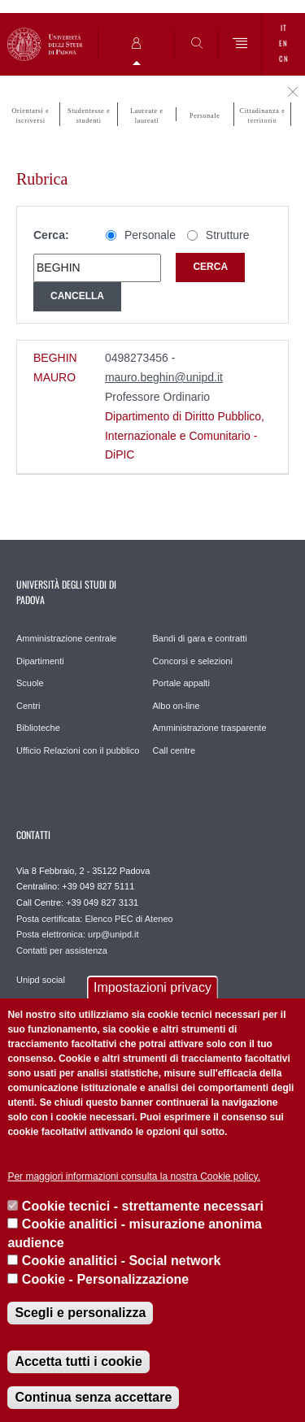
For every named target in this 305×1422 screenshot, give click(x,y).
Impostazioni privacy (152, 987)
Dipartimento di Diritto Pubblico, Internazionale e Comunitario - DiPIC (184, 436)
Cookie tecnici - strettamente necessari (143, 1206)
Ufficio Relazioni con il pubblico (77, 750)
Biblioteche (38, 728)
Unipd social (40, 980)
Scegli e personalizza (80, 1313)
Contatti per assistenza (61, 950)
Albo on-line (176, 706)
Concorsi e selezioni (193, 661)
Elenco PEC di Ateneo (128, 919)
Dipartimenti (40, 661)
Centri (28, 706)
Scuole (30, 683)
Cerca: (51, 234)
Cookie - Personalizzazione (105, 1279)
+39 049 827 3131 (102, 902)
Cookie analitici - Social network (121, 1261)
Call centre (174, 750)
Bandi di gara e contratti (200, 638)
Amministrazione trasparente (210, 728)
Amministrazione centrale (66, 638)
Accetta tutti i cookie (78, 1361)
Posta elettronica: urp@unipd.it (77, 934)
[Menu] (240, 44)
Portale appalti (181, 683)
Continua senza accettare (93, 1397)
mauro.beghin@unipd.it (164, 377)
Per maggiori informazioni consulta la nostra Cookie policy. (133, 1176)
